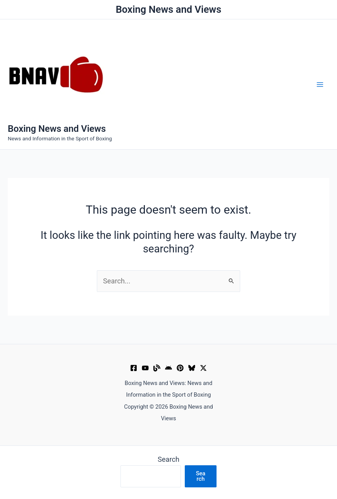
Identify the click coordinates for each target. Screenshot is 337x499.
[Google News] (168, 367)
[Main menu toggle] (320, 84)
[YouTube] (145, 367)
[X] (203, 367)
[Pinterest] (180, 367)
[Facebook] (133, 367)
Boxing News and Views (57, 128)
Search (168, 459)
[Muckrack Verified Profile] (156, 367)
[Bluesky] (191, 367)
